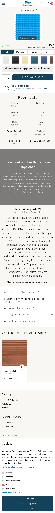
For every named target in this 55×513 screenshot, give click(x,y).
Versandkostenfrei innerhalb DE (45, 47)
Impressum (29, 467)
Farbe (7, 52)
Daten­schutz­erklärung (12, 467)
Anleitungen (7, 404)
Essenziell (10, 472)
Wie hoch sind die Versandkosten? (28, 321)
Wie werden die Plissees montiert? (28, 292)
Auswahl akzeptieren (27, 503)
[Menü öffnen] (3, 4)
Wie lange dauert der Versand (28, 314)
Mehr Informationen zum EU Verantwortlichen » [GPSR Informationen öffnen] (27, 282)
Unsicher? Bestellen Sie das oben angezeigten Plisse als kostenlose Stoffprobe (27, 69)
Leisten (34, 52)
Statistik (9, 476)
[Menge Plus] (8, 75)
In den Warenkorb (32, 77)
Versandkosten (8, 422)
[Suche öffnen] (42, 4)
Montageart (20, 52)
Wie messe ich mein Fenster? (28, 307)
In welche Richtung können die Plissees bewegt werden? (28, 300)
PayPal (9, 484)
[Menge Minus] (8, 78)
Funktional (10, 488)
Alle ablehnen (27, 508)
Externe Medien (13, 480)
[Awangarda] (27, 27)
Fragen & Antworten (10, 400)
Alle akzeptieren (27, 498)
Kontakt (5, 407)
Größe (48, 52)
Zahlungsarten (8, 426)
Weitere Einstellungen (11, 492)
